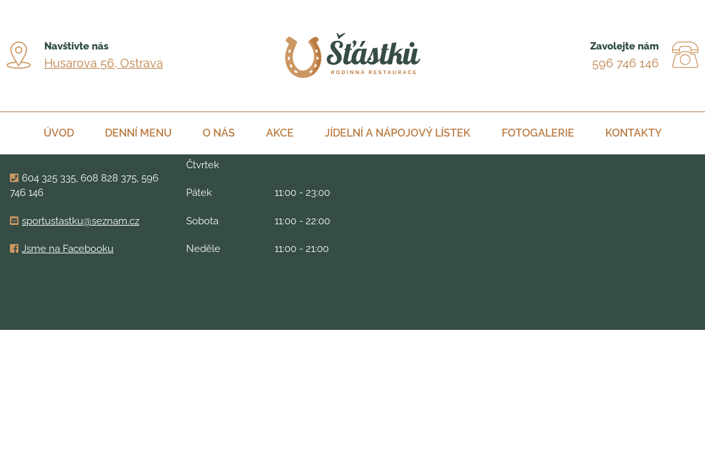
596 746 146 (625, 63)
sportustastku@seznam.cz (80, 221)
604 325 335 (49, 178)
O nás (219, 133)
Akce (280, 133)
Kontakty (633, 133)
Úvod (59, 133)
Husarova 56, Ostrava (103, 63)
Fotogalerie (538, 133)
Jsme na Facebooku (68, 249)
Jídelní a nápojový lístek (398, 133)
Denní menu (138, 133)
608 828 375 (109, 178)
